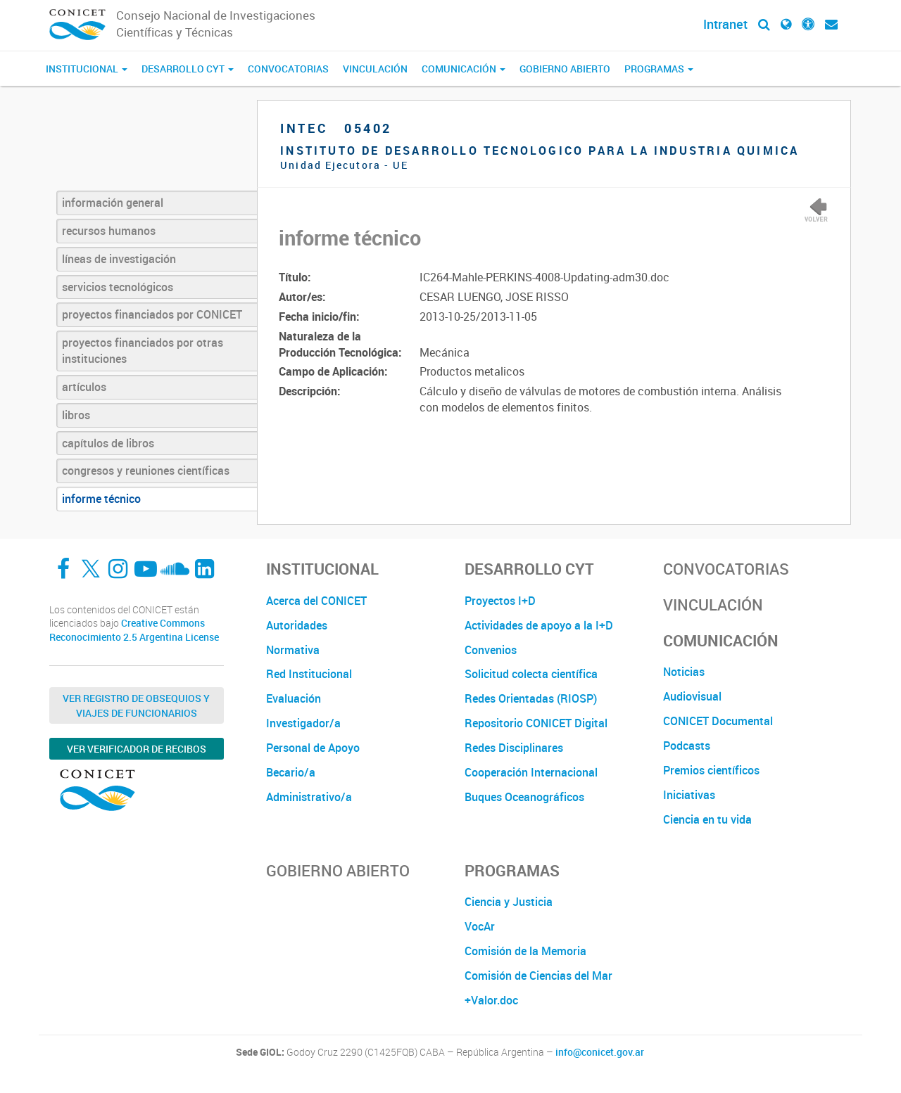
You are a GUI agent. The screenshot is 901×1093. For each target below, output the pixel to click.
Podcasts (686, 745)
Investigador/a (303, 723)
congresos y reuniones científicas (145, 470)
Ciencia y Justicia (509, 901)
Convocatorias (288, 68)
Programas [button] (658, 68)
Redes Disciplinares (514, 747)
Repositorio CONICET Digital (536, 723)
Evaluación (293, 698)
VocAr (480, 926)
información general (112, 202)
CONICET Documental (718, 721)
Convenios (491, 650)
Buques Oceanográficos (524, 797)
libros (76, 415)
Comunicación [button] (463, 68)
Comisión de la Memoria (525, 951)
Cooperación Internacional (531, 772)
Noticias (684, 671)
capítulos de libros (108, 443)
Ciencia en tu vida (707, 819)
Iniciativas (689, 795)
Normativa (293, 650)
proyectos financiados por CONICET (152, 314)
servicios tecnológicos (117, 287)
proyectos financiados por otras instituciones (142, 350)
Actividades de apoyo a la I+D (539, 625)
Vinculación (375, 68)
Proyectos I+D (500, 600)
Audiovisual (692, 696)
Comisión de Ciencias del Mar (538, 975)
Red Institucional (309, 674)
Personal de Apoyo (313, 747)
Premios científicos (711, 770)
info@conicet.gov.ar (599, 1052)
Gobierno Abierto (564, 68)
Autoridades (296, 625)
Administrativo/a (309, 797)
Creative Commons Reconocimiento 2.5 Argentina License (134, 630)
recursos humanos (109, 230)
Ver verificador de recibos (136, 748)
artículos (84, 387)
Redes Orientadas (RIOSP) (531, 698)
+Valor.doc (491, 1000)
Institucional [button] (86, 68)
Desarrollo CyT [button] (187, 68)
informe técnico (101, 498)
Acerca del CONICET (316, 600)
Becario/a (290, 772)
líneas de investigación (119, 259)
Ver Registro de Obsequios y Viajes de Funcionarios (136, 705)
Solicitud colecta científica (531, 674)
